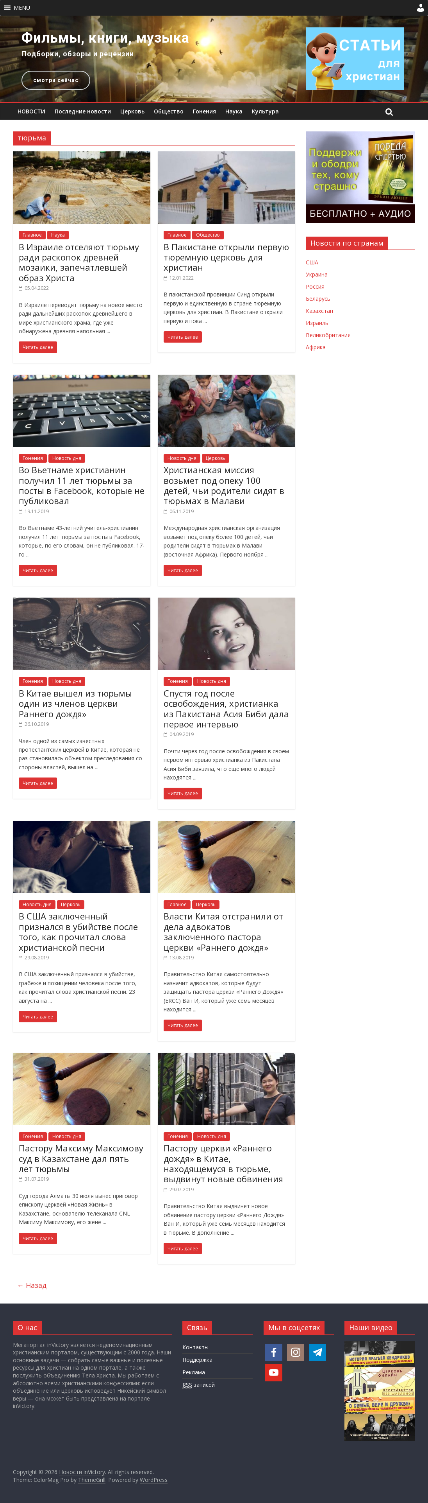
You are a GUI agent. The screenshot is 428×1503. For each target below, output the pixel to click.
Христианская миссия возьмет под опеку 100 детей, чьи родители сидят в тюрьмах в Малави (224, 485)
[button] (22, 8)
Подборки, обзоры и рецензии (77, 54)
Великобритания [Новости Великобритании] (328, 335)
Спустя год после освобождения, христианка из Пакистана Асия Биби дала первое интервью (226, 708)
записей (198, 1385)
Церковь (132, 111)
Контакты (195, 1347)
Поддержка (197, 1359)
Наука (234, 111)
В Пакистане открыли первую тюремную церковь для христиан (226, 257)
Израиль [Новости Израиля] (317, 323)
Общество (169, 111)
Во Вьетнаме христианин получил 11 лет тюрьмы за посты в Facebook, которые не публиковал (81, 485)
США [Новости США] (312, 262)
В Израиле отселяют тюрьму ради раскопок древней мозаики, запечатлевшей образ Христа (79, 262)
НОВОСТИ (31, 111)
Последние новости (83, 111)
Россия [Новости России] (315, 286)
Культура (265, 111)
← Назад (31, 1285)
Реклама (193, 1372)
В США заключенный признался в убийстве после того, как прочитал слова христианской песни (78, 931)
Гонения (204, 111)
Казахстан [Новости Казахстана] (319, 310)
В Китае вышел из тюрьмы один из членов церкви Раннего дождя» (75, 703)
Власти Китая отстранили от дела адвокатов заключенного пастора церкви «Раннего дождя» (223, 931)
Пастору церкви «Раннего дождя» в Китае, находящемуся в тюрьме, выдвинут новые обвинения (223, 1163)
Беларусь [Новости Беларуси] (318, 298)
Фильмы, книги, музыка (105, 38)
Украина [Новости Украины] (317, 274)
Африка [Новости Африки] (316, 347)
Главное (32, 235)
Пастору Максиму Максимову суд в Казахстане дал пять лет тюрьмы (81, 1158)
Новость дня (66, 458)
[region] (214, 59)
